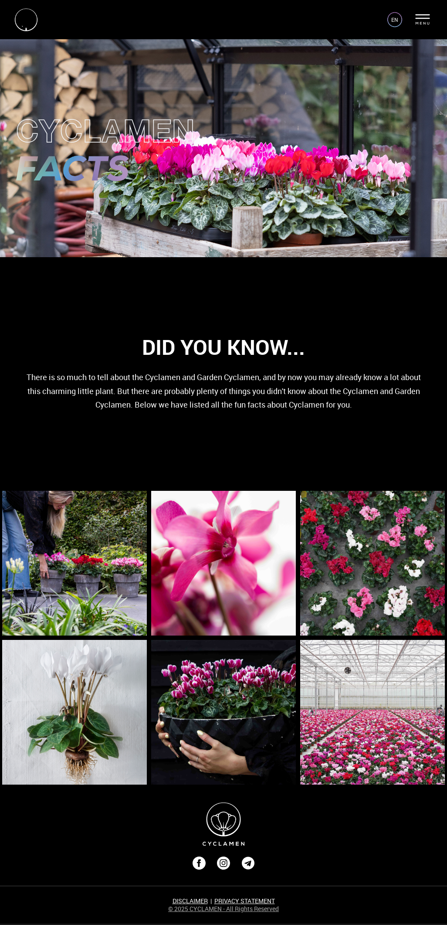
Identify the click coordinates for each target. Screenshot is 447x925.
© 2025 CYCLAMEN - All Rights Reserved (223, 909)
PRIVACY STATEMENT (244, 901)
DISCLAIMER (190, 901)
